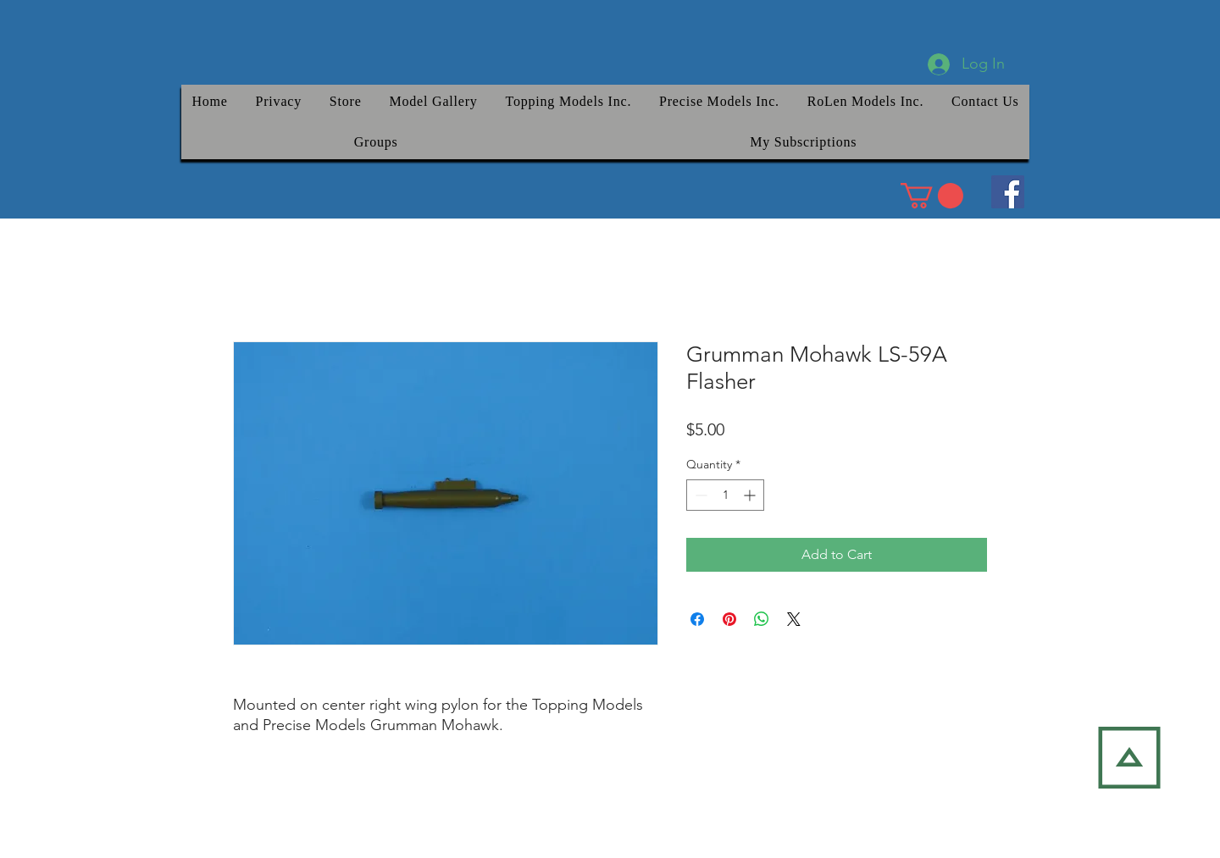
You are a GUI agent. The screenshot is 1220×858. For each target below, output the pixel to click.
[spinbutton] (725, 495)
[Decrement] (699, 495)
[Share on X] (794, 619)
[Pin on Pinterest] (729, 619)
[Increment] (751, 495)
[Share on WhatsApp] (761, 619)
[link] (932, 195)
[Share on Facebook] (697, 619)
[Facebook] (1007, 191)
